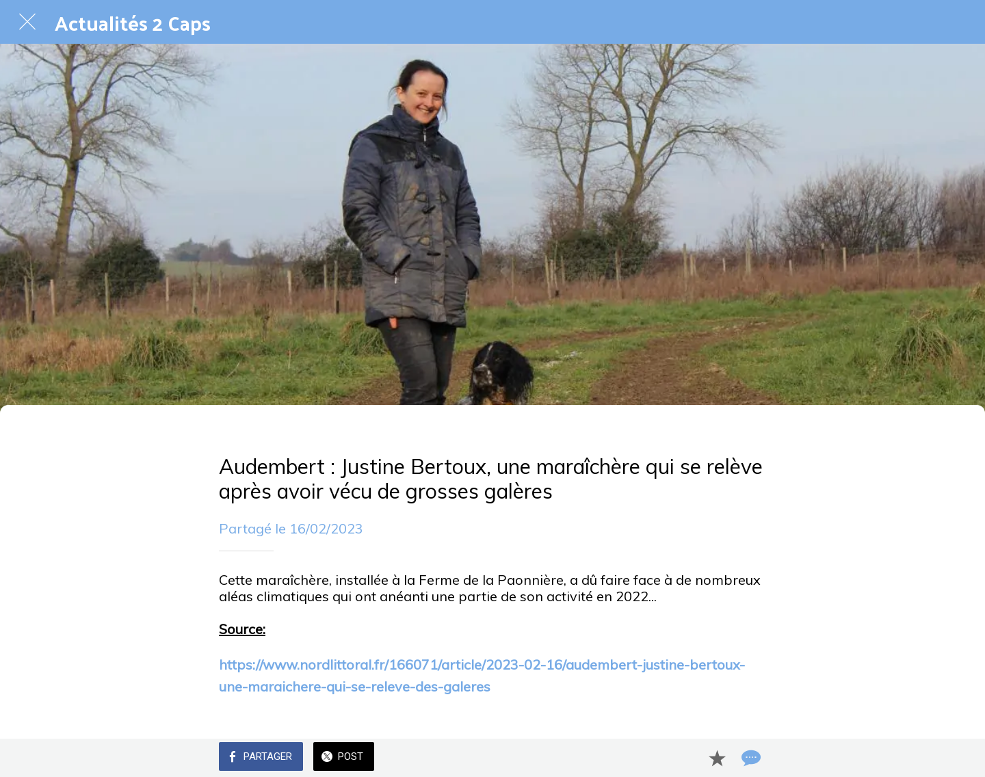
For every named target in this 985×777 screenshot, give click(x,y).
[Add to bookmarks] (716, 757)
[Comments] (749, 757)
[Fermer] (27, 22)
